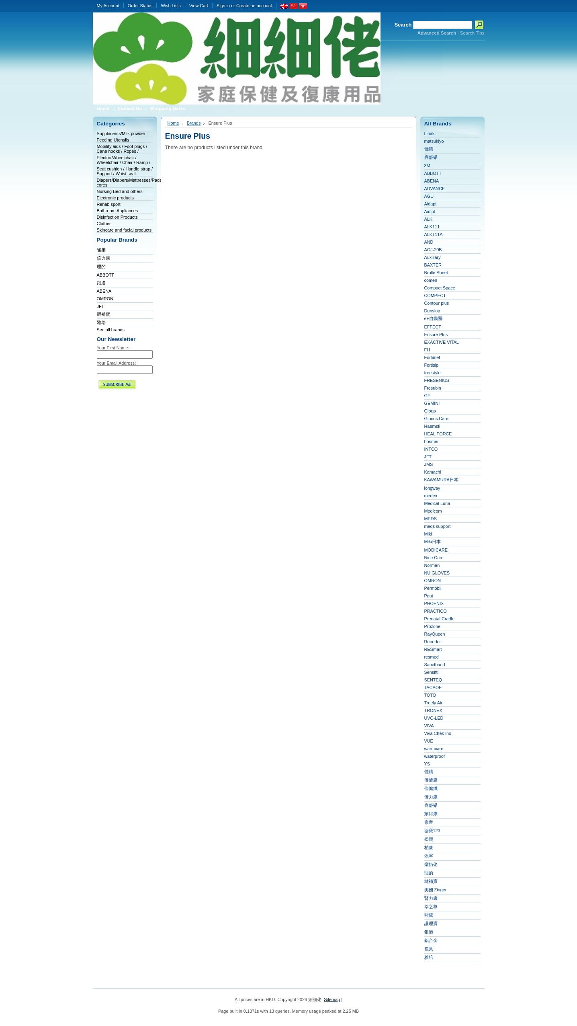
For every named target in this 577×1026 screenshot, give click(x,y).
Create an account (254, 5)
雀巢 (101, 249)
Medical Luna (437, 503)
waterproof (434, 756)
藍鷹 (428, 915)
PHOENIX (434, 603)
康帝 (428, 822)
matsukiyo (434, 141)
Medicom (433, 511)
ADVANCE (434, 188)
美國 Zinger (435, 889)
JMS (428, 464)
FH (427, 349)
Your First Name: (113, 347)
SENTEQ (433, 679)
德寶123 (432, 830)
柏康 (428, 847)
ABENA (104, 291)
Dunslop (432, 310)
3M (427, 165)
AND (429, 242)
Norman (432, 565)
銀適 (101, 282)
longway (432, 488)
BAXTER (433, 265)
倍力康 (103, 258)
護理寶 (431, 923)
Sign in (223, 5)
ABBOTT (106, 275)
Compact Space (439, 287)
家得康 (431, 813)
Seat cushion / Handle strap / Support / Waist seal (125, 171)
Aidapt (430, 203)
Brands (194, 123)
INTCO (431, 449)
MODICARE (436, 550)
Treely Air (433, 702)
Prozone (432, 626)
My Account (108, 5)
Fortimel (432, 357)
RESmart (433, 649)
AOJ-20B (433, 249)
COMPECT (435, 295)
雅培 (101, 322)
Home (173, 123)
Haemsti (432, 426)
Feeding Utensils (113, 139)
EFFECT (432, 326)
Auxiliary (432, 257)
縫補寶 (103, 314)
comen (431, 280)
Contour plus (436, 303)
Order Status (140, 5)
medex (431, 495)
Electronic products (115, 197)
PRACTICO (435, 611)
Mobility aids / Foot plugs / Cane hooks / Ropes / (122, 149)
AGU (429, 196)
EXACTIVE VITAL (441, 342)
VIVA (429, 725)
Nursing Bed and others (120, 191)
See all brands (111, 329)
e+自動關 (433, 318)
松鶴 (428, 839)
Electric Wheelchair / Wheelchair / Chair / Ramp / (124, 160)
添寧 (428, 856)
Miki (428, 533)
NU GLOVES (437, 572)
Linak (429, 133)
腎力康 (431, 898)
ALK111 (432, 226)
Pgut (428, 595)
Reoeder (432, 641)
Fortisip (431, 365)
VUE (428, 741)
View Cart (198, 5)
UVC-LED (434, 718)
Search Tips (472, 33)
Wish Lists (171, 5)
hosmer (431, 441)
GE (427, 395)
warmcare (434, 748)
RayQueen (434, 634)
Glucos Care (436, 418)
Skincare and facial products (124, 230)
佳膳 (428, 148)
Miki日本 (432, 541)
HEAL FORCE (438, 433)
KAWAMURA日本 (441, 479)
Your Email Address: (116, 363)
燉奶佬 (431, 864)
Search (403, 25)
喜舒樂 (431, 157)
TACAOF (433, 687)
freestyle (432, 372)
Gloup (430, 410)
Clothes (104, 223)
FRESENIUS (436, 380)
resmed (431, 657)
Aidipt (429, 211)
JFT (100, 306)
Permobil (433, 588)
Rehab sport (109, 204)
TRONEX (433, 710)
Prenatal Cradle (439, 618)
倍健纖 (431, 788)
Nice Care (434, 557)
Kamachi (432, 472)
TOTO (430, 695)
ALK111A (433, 234)
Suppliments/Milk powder (121, 133)
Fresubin (432, 388)
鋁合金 (431, 940)
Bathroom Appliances (117, 210)
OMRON (105, 298)
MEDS (430, 518)
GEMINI (432, 403)
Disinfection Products (117, 217)
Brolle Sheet (436, 272)
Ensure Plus (436, 334)
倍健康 (431, 780)
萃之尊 (431, 906)
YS (427, 763)
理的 (101, 266)
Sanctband (434, 664)
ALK (428, 219)
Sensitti (431, 672)
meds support (437, 526)
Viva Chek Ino (438, 733)
